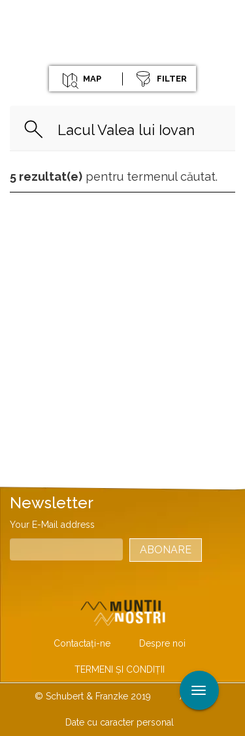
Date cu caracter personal (119, 722)
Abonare (165, 550)
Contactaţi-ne (82, 643)
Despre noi (162, 643)
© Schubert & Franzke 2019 (93, 696)
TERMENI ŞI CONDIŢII (119, 669)
